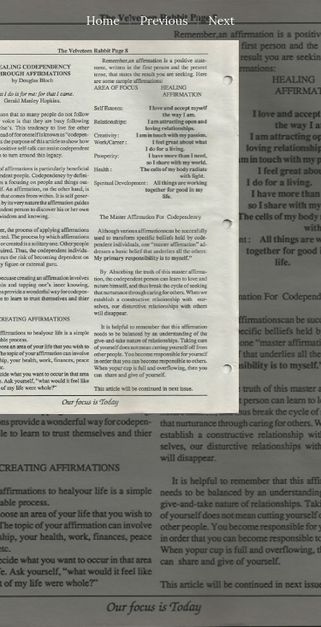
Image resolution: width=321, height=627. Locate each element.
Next (221, 20)
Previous (164, 20)
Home (103, 20)
